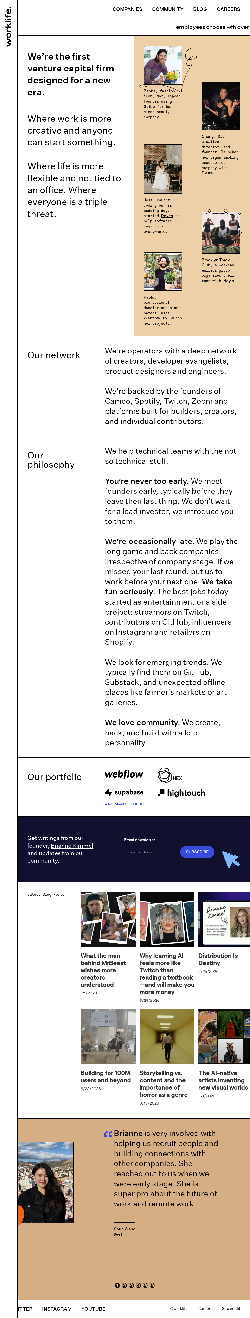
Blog (200, 9)
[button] (117, 1285)
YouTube (93, 1308)
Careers (228, 9)
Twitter (21, 1308)
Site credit (231, 1308)
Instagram (57, 1308)
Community (168, 9)
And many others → (126, 804)
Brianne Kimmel (72, 845)
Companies (127, 9)
